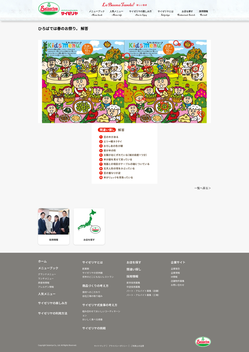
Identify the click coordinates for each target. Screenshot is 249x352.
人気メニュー (116, 11)
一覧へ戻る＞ (202, 188)
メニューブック (97, 11)
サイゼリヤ (61, 9)
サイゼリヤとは (165, 11)
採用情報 (203, 11)
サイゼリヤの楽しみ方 (140, 11)
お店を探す (187, 11)
